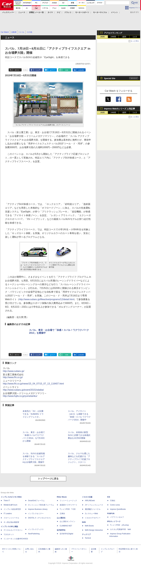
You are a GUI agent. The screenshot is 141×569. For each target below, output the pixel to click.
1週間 (124, 37)
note (66, 70)
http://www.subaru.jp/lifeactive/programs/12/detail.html (46, 299)
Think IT (7, 501)
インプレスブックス (36, 529)
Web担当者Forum (10, 505)
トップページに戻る (48, 478)
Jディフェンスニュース (94, 505)
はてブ (52, 70)
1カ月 (135, 37)
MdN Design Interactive (94, 530)
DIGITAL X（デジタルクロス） (40, 518)
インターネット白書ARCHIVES (16, 539)
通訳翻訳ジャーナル (92, 509)
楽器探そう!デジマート (68, 505)
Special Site (109, 78)
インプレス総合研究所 (12, 509)
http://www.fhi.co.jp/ (13, 377)
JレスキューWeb (91, 514)
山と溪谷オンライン (67, 521)
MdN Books (89, 526)
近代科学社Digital (66, 534)
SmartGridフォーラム (36, 501)
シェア (38, 70)
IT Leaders (8, 514)
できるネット (9, 534)
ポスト (17, 70)
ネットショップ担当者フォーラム (41, 505)
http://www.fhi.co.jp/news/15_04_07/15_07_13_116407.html (33, 383)
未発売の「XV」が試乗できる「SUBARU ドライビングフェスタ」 (33, 414)
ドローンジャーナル (11, 518)
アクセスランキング (113, 33)
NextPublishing (34, 534)
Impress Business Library (37, 509)
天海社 (112, 501)
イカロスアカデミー (92, 518)
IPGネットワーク (114, 521)
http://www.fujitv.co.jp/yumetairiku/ (20, 396)
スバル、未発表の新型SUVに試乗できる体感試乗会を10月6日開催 (79, 435)
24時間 (113, 37)
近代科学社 (61, 530)
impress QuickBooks (118, 509)
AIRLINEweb (90, 501)
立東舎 (62, 514)
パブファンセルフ (117, 517)
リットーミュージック (68, 501)
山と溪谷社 (61, 518)
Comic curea (115, 505)
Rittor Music (62, 497)
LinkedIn (81, 70)
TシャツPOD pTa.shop (119, 525)
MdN (84, 522)
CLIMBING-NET (66, 526)
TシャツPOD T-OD (68, 509)
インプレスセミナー (36, 514)
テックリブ (86, 534)
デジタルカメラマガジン (13, 530)
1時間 (102, 37)
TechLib (88, 538)
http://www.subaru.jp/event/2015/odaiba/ (23, 390)
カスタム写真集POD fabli (120, 529)
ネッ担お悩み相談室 (11, 522)
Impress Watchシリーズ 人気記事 (119, 108)
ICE (108, 497)
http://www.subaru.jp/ (13, 371)
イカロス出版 (87, 497)
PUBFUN (110, 514)
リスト (25, 70)
